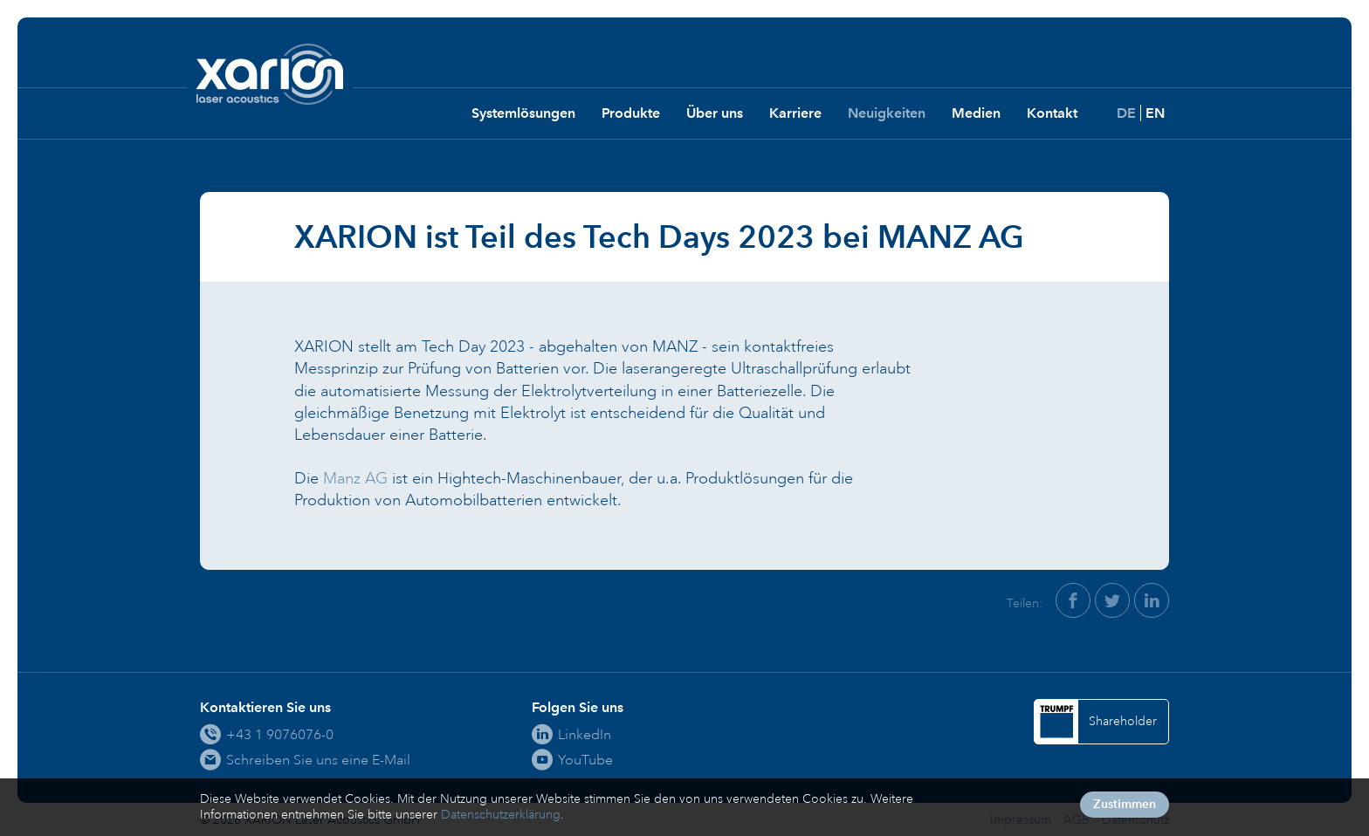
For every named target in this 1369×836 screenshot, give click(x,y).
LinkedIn (584, 734)
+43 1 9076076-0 (280, 734)
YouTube (585, 759)
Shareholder (1123, 721)
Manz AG (355, 478)
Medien (976, 113)
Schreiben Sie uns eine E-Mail (318, 759)
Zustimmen (1124, 804)
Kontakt (1052, 113)
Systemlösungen (523, 113)
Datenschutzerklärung (501, 814)
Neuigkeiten (886, 113)
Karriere (795, 113)
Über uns (714, 113)
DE (1126, 113)
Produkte (631, 113)
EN (1155, 113)
